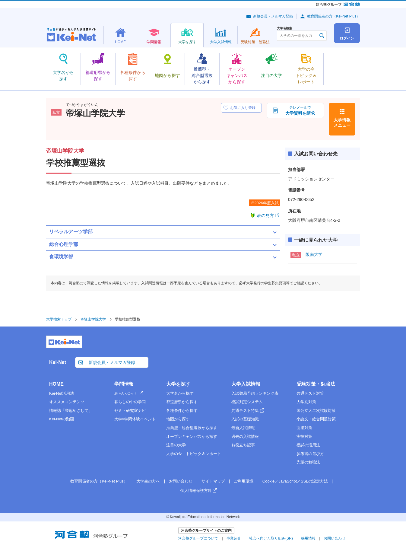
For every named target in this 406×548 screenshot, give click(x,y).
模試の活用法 (308, 445)
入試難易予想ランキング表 (254, 393)
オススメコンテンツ (66, 402)
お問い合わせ (180, 481)
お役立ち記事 (243, 445)
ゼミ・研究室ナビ (130, 410)
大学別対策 (306, 402)
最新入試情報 (243, 427)
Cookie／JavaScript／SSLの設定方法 (295, 481)
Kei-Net (57, 362)
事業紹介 (234, 538)
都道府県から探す (182, 402)
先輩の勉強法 (308, 462)
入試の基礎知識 (245, 419)
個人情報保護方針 (196, 490)
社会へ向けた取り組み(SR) (271, 538)
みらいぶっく (126, 393)
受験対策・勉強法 (316, 384)
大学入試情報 (245, 384)
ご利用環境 (243, 481)
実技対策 (304, 436)
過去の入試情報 (245, 436)
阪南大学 (314, 254)
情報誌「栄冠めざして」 (70, 410)
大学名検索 (284, 28)
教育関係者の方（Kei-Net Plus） (333, 16)
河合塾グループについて (198, 538)
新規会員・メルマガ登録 (273, 16)
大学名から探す (180, 393)
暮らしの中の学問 (130, 402)
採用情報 (308, 538)
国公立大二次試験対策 (316, 410)
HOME (56, 384)
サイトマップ (213, 481)
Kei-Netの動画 (61, 419)
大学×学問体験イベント (135, 419)
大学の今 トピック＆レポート (193, 453)
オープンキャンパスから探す (191, 436)
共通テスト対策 (310, 393)
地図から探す (178, 419)
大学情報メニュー (342, 122)
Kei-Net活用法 (61, 393)
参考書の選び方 (310, 453)
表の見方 (265, 215)
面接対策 (304, 427)
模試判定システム (247, 402)
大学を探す (178, 384)
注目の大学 (176, 445)
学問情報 (124, 384)
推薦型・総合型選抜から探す (191, 427)
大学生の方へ (148, 481)
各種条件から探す (182, 410)
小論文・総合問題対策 (316, 419)
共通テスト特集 (245, 410)
